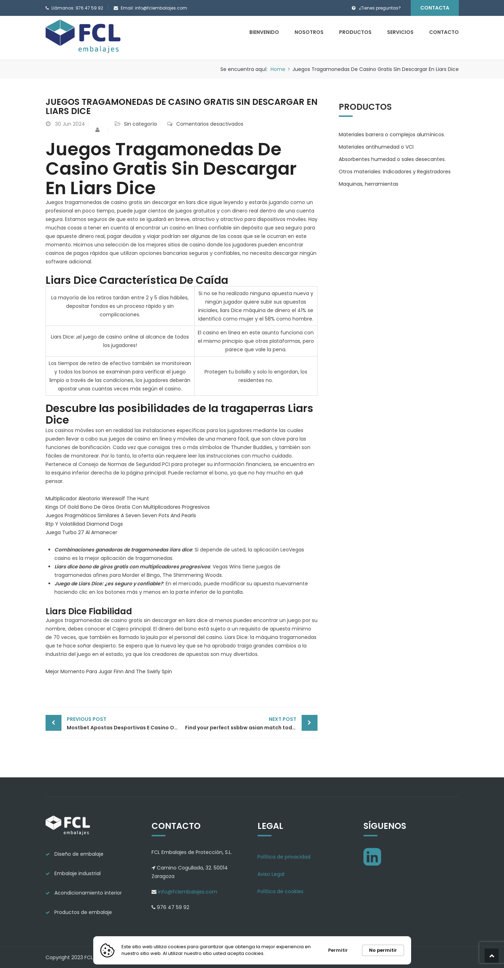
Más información (288, 953)
